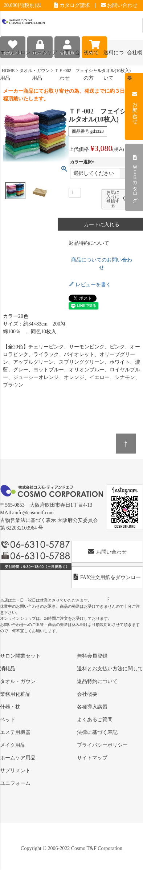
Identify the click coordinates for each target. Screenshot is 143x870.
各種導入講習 (92, 707)
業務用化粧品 (15, 694)
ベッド (7, 719)
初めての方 (91, 57)
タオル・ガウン (18, 681)
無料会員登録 (92, 656)
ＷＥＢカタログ (135, 177)
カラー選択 (83, 161)
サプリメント (15, 770)
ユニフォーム (15, 783)
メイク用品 (12, 745)
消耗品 (7, 668)
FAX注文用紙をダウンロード (107, 581)
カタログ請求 (72, 5)
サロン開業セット (20, 656)
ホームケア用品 (18, 758)
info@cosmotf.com (34, 512)
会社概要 (87, 694)
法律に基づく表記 (97, 732)
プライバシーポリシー (102, 745)
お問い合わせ (119, 5)
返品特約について (89, 243)
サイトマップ (92, 758)
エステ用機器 (15, 732)
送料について (113, 57)
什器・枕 (10, 707)
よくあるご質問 (95, 719)
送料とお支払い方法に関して (110, 668)
